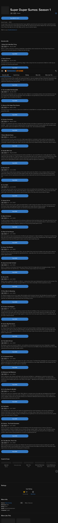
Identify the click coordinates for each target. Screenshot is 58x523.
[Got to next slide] (56, 469)
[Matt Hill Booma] (6, 469)
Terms (29, 508)
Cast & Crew (16, 34)
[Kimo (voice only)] (17, 469)
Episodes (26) (5, 34)
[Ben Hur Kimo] (29, 469)
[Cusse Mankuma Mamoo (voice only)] (51, 469)
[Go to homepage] (14, 2)
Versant (12, 508)
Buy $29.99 (17, 16)
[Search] (56, 2)
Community (25, 492)
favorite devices (12, 28)
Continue (34, 520)
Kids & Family (8, 501)
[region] (29, 514)
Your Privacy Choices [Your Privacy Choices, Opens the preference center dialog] (23, 520)
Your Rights (45, 509)
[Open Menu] (2, 2)
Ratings (27, 34)
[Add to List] (56, 12)
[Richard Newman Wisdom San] (40, 469)
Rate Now (33, 492)
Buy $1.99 (15, 52)
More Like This (48, 34)
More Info (38, 34)
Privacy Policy (50, 508)
